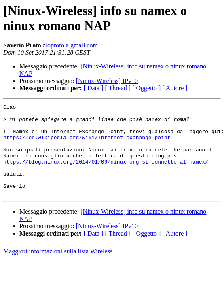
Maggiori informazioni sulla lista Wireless (57, 269)
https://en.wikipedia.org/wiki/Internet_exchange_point (86, 144)
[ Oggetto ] (146, 88)
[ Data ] (94, 88)
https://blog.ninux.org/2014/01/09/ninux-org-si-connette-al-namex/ (105, 173)
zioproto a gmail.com (69, 45)
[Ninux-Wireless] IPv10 (107, 80)
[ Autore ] (174, 88)
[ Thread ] (118, 88)
